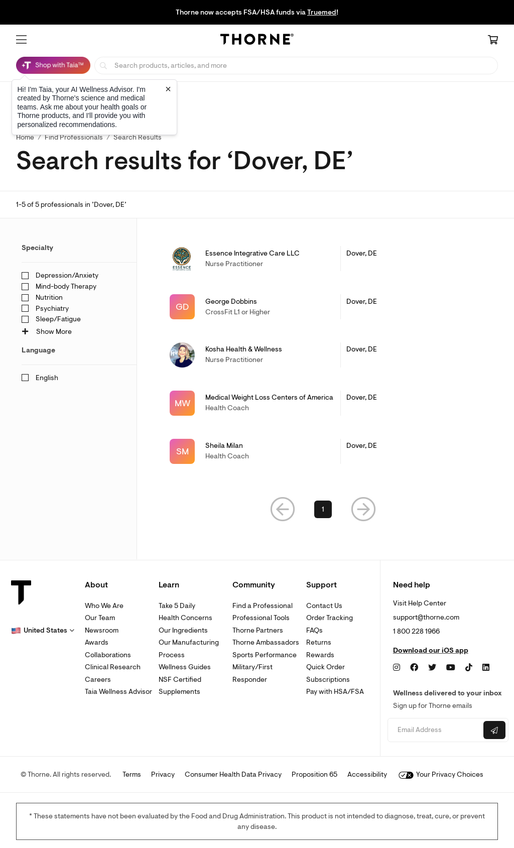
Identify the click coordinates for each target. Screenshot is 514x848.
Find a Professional (262, 605)
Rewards (320, 655)
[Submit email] (494, 730)
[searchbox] (296, 65)
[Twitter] (432, 668)
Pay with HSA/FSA (335, 691)
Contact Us (324, 605)
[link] (323, 258)
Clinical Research (113, 667)
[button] (21, 40)
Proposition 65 (314, 774)
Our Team (100, 618)
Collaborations (108, 655)
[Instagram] (396, 668)
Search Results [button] (137, 137)
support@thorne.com (426, 617)
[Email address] (434, 730)
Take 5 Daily (177, 605)
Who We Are (104, 605)
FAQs (314, 630)
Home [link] (25, 137)
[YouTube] (450, 668)
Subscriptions (328, 679)
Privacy (163, 774)
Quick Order (325, 667)
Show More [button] (47, 331)
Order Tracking (329, 618)
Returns (318, 642)
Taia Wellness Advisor (118, 691)
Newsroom (101, 630)
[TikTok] (468, 668)
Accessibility (367, 774)
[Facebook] (414, 668)
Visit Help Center (419, 603)
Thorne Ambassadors (265, 642)
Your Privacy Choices (441, 774)
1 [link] (323, 509)
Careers (98, 679)
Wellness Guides (185, 667)
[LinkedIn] (485, 668)
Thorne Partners (257, 630)
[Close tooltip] (168, 88)
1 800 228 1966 (416, 631)
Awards (96, 642)
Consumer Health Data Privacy (233, 774)
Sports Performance (264, 655)
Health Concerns (185, 618)
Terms (131, 774)
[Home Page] (257, 41)
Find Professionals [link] (74, 137)
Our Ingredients (183, 630)
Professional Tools (261, 618)
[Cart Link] (493, 40)
